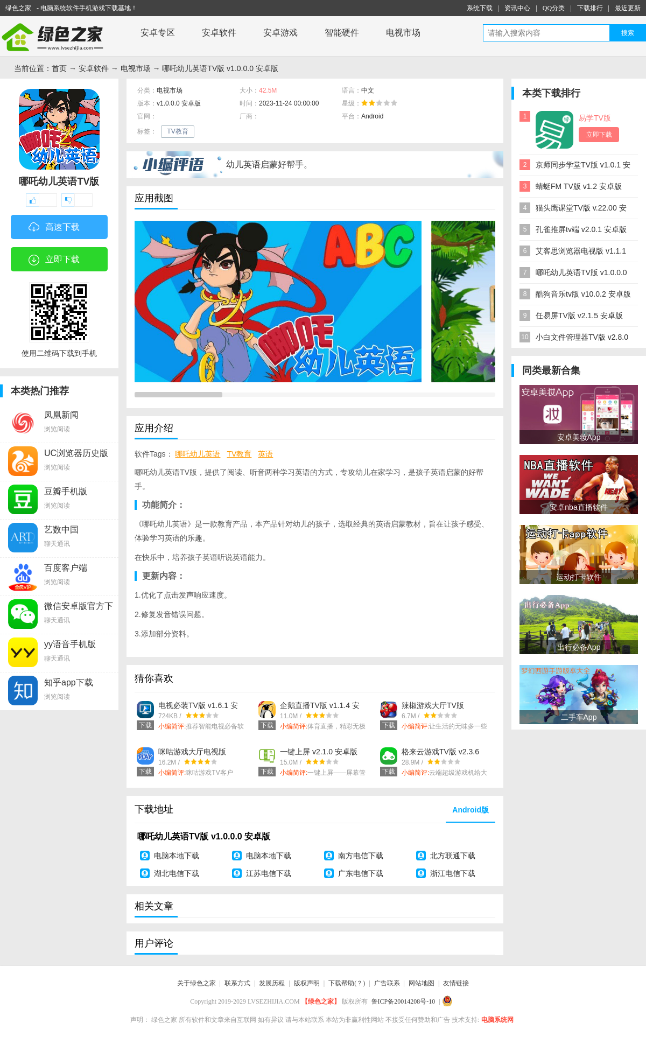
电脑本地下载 (176, 855)
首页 (59, 68)
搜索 (627, 33)
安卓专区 (158, 32)
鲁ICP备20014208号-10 (403, 1001)
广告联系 (387, 983)
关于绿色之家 (196, 983)
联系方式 (237, 983)
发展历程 (272, 983)
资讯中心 (517, 8)
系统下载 (480, 8)
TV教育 (177, 131)
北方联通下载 (452, 855)
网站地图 (421, 983)
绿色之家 (18, 8)
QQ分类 (554, 8)
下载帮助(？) (346, 983)
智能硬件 (342, 32)
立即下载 (54, 260)
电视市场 (403, 32)
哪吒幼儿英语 (197, 454)
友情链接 (456, 983)
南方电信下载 (360, 855)
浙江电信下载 (452, 873)
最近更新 (628, 8)
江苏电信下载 (268, 873)
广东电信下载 (360, 873)
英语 (265, 454)
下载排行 (590, 8)
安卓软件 (219, 32)
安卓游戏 (280, 32)
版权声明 (307, 983)
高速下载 (54, 227)
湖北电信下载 (176, 873)
